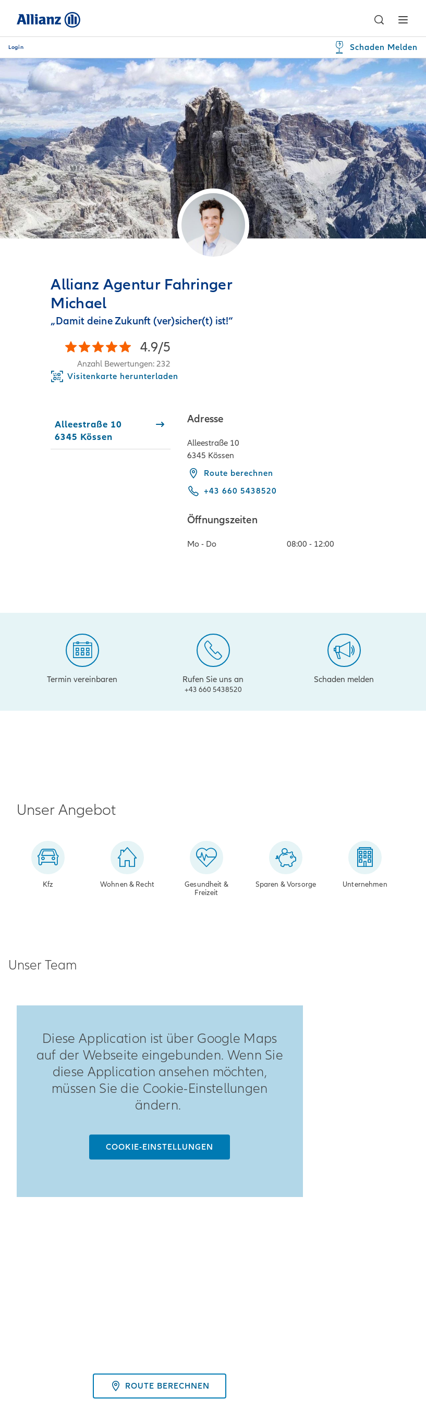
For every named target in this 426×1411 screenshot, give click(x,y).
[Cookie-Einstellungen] (159, 1147)
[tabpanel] (298, 486)
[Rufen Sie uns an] (213, 662)
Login (15, 47)
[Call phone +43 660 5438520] (232, 491)
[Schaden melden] (344, 657)
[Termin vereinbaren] (82, 657)
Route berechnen (230, 473)
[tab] (111, 430)
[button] (378, 20)
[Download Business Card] (114, 376)
